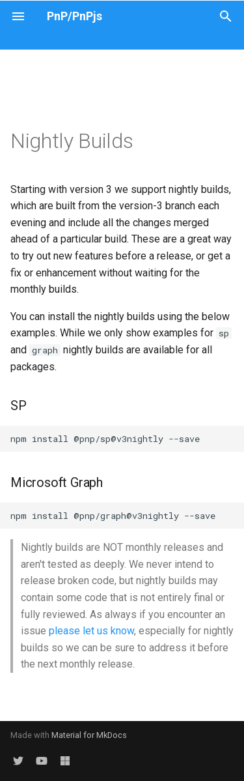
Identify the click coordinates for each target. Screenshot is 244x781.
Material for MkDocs (89, 735)
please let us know (91, 631)
